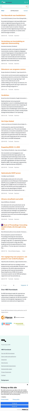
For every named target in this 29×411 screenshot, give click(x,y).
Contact (3, 375)
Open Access (4, 363)
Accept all (14, 403)
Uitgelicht (4, 359)
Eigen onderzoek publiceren (8, 356)
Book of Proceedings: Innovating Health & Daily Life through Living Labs (14, 227)
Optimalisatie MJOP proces (11, 173)
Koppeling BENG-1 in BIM (10, 147)
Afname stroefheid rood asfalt (12, 199)
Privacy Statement (6, 372)
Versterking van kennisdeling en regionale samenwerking (12, 42)
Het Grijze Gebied (7, 121)
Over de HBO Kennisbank (7, 353)
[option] (14, 321)
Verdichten (5, 95)
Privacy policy (16, 399)
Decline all (14, 406)
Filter (2, 10)
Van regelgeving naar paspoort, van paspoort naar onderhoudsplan (14, 258)
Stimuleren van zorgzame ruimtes (13, 69)
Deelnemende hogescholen (8, 366)
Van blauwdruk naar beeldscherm (13, 15)
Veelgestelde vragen (6, 369)
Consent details (4, 399)
